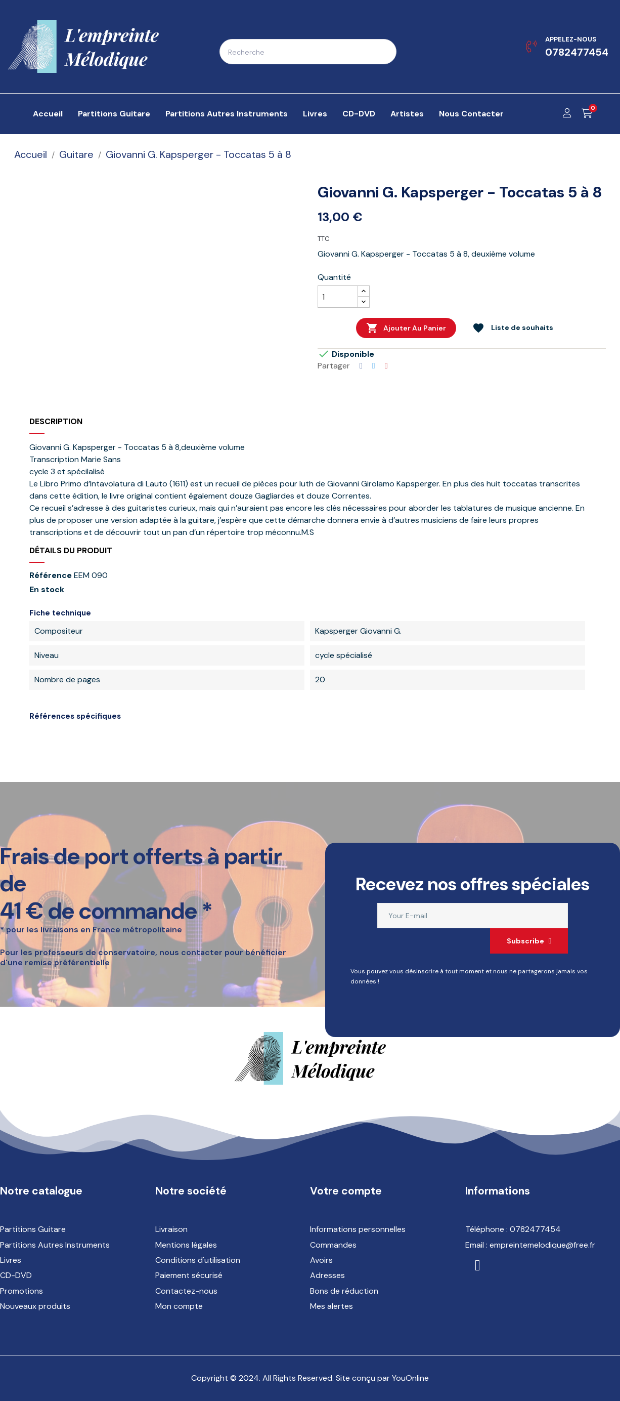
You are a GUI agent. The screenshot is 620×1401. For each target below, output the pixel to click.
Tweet (373, 366)
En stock (46, 590)
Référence (50, 575)
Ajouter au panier (406, 328)
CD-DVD (16, 1275)
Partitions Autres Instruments (55, 1245)
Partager (361, 366)
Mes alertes (331, 1306)
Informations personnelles (358, 1229)
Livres (10, 1260)
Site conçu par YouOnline (382, 1378)
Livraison (171, 1229)
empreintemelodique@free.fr (542, 1245)
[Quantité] (338, 296)
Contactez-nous (186, 1291)
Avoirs (321, 1260)
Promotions (21, 1291)
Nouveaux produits (35, 1306)
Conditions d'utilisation (197, 1260)
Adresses (327, 1275)
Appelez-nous (570, 39)
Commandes (333, 1245)
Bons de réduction (344, 1291)
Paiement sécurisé (189, 1275)
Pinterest (386, 366)
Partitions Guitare (33, 1229)
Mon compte (179, 1306)
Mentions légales (186, 1245)
